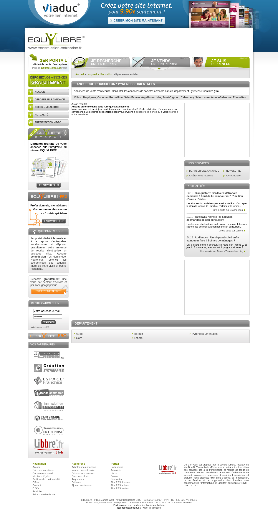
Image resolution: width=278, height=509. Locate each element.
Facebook (155, 507)
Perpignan (89, 97)
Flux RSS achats (120, 485)
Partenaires (117, 467)
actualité (41, 114)
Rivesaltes (239, 97)
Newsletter (116, 479)
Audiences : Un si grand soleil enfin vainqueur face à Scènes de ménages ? (213, 239)
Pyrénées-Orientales (205, 333)
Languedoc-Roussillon (100, 74)
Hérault (138, 333)
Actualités (116, 470)
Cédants (76, 482)
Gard (79, 338)
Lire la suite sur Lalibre (231, 230)
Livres (114, 473)
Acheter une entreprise (84, 467)
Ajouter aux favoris (81, 485)
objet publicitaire (156, 505)
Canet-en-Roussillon (110, 97)
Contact (37, 485)
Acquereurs (78, 479)
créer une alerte (47, 107)
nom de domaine (136, 505)
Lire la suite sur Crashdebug (228, 210)
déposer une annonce (50, 99)
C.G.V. (36, 488)
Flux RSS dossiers (120, 482)
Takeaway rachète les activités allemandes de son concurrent (210, 218)
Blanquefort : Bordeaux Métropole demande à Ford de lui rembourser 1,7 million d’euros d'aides (215, 196)
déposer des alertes (146, 112)
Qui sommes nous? (43, 473)
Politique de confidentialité (46, 479)
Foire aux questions (43, 470)
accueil (40, 91)
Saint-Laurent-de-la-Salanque (213, 97)
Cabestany (187, 97)
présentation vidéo (48, 122)
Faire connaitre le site (44, 494)
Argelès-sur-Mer (151, 97)
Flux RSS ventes (120, 488)
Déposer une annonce (83, 473)
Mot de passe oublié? (40, 327)
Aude (79, 333)
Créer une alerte (80, 476)
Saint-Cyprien (170, 97)
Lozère (138, 338)
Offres (36, 482)
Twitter (144, 507)
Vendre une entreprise (83, 470)
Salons (114, 476)
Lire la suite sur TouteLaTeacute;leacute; (221, 251)
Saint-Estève (132, 97)
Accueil (79, 74)
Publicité (37, 491)
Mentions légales (42, 476)
